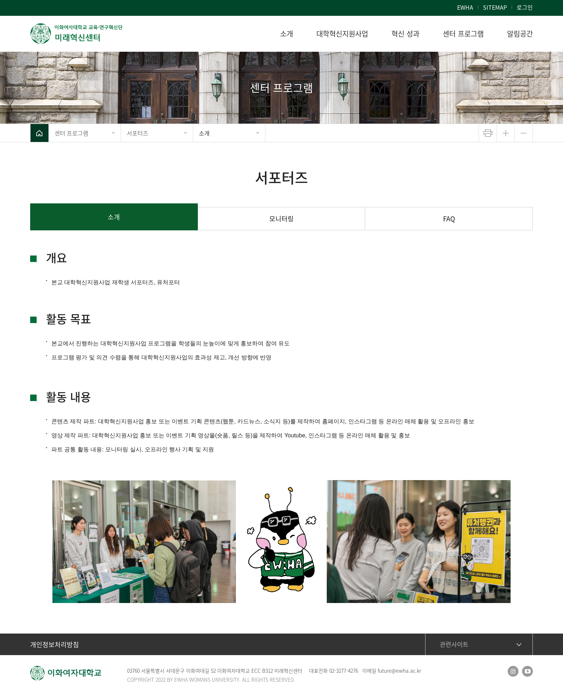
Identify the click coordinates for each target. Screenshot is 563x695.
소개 (204, 133)
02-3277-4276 (343, 670)
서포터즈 (137, 133)
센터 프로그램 (71, 133)
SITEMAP (495, 7)
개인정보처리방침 (54, 644)
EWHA (465, 7)
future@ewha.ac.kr (399, 670)
